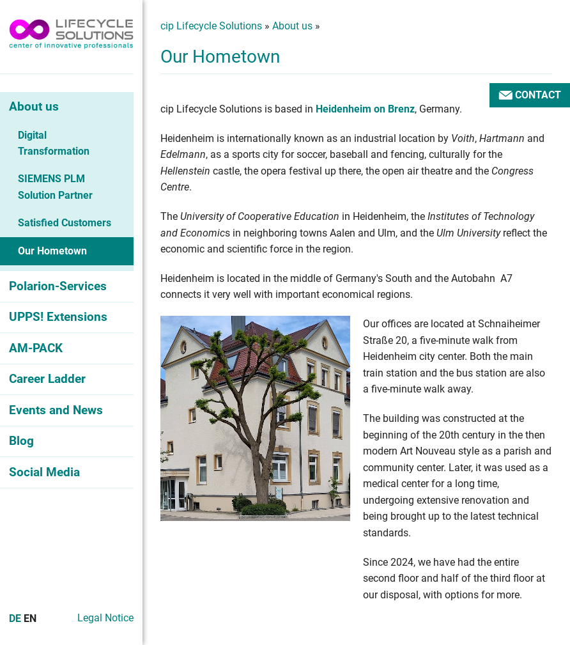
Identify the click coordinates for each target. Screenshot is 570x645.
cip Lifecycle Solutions (211, 26)
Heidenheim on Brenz (365, 109)
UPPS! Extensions (58, 316)
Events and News (56, 410)
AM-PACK (36, 348)
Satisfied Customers (64, 223)
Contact (529, 95)
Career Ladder (47, 378)
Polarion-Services (58, 286)
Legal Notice (105, 618)
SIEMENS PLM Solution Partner (55, 187)
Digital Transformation (53, 143)
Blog (21, 440)
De (15, 618)
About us (34, 106)
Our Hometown (52, 251)
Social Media (44, 472)
